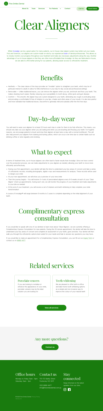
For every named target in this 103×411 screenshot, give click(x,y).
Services (41, 8)
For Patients (53, 8)
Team (33, 8)
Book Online (92, 8)
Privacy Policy (36, 396)
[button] (54, 9)
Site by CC (18, 398)
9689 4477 (21, 240)
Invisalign (16, 51)
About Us (25, 8)
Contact (67, 8)
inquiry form (87, 238)
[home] (14, 4)
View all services (51, 308)
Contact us (50, 347)
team (66, 53)
